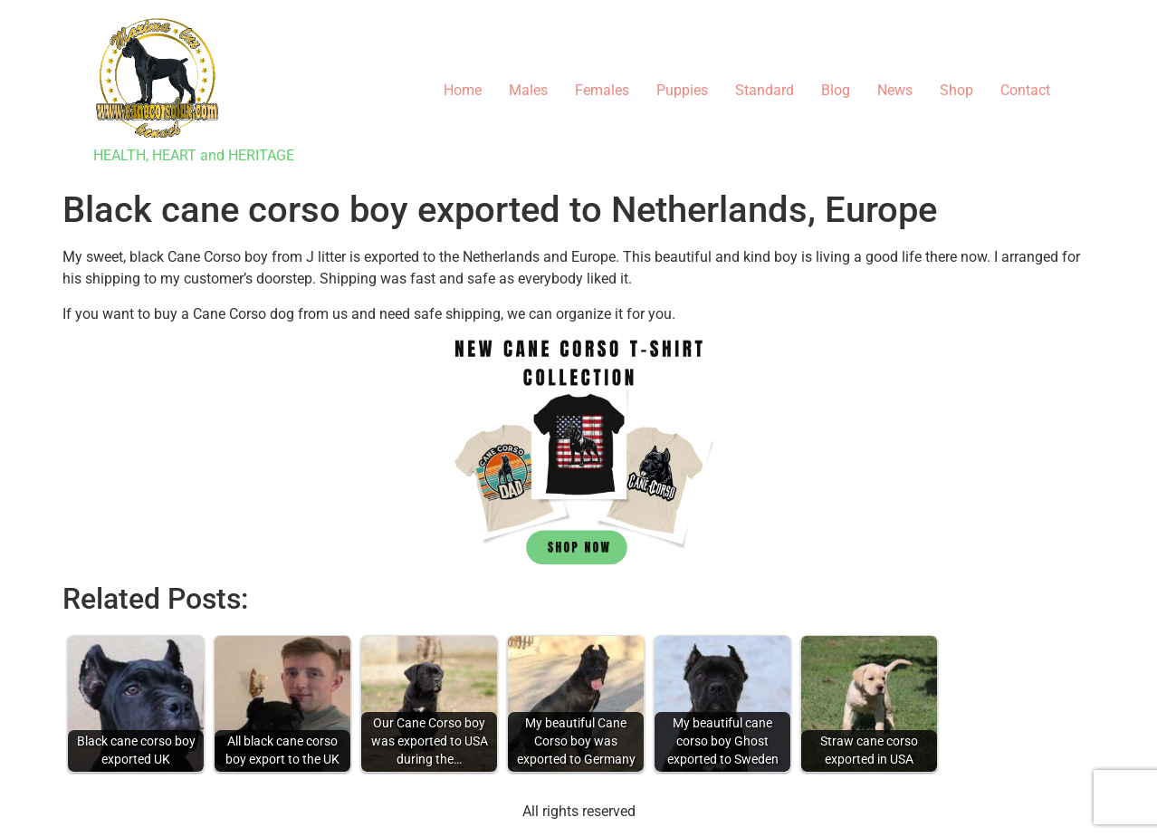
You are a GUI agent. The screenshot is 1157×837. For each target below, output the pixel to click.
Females (602, 90)
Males (528, 90)
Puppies (682, 90)
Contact (1025, 90)
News (895, 90)
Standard (764, 90)
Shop (956, 90)
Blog (835, 90)
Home (463, 90)
